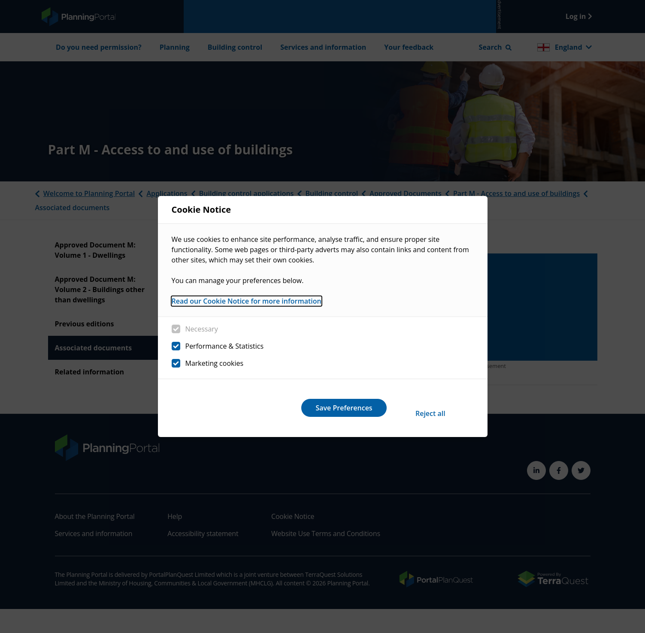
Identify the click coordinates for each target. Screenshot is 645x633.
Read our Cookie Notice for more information (246, 307)
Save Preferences (420, 408)
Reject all (309, 408)
